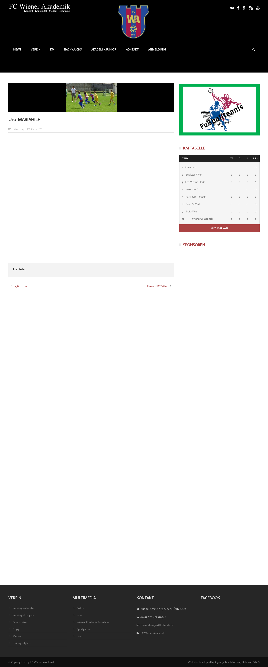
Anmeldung (157, 49)
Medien (17, 636)
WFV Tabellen (219, 228)
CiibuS (256, 662)
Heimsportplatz (22, 643)
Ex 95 (16, 629)
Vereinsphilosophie (23, 615)
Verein (36, 49)
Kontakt (132, 49)
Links (80, 636)
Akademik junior (103, 49)
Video (80, 615)
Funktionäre (20, 622)
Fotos (34, 129)
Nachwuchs (73, 49)
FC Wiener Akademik (152, 633)
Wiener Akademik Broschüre (93, 622)
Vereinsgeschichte (23, 608)
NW (40, 129)
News (17, 49)
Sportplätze (84, 629)
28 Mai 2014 (18, 129)
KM (52, 49)
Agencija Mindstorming (228, 662)
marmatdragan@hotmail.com (157, 625)
